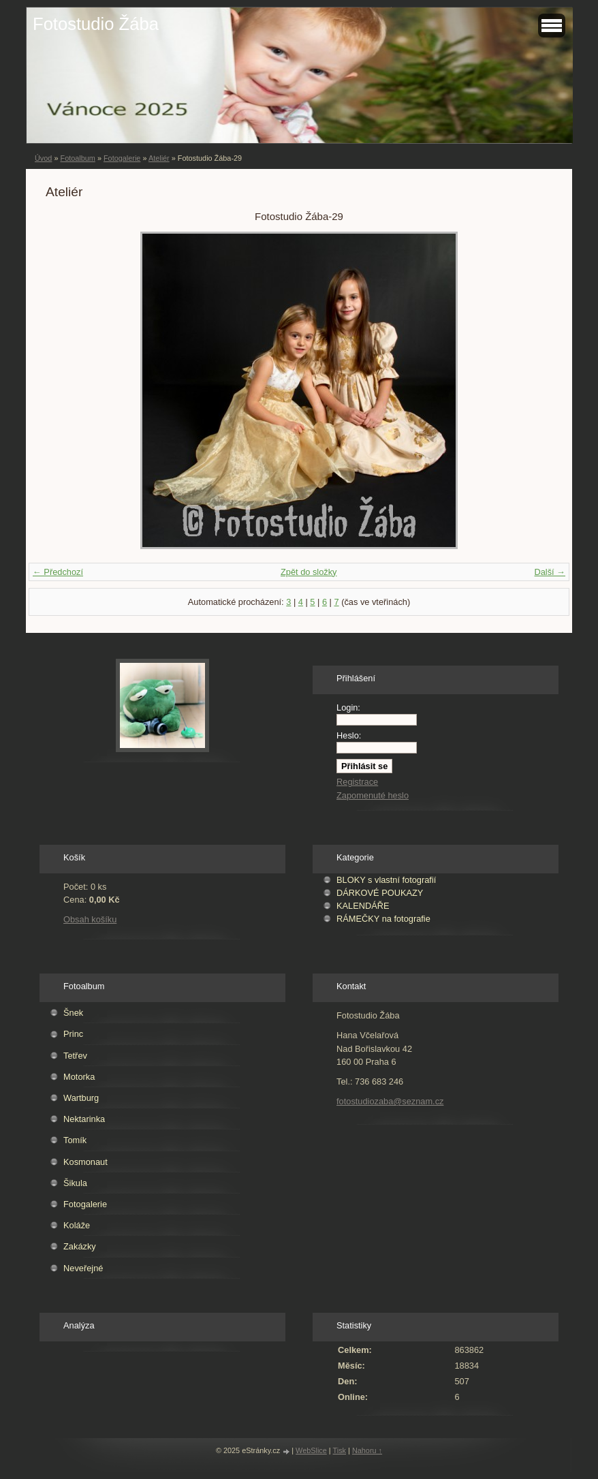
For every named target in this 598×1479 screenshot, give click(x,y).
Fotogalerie (122, 158)
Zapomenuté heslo (372, 795)
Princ (73, 1034)
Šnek (73, 1013)
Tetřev (75, 1055)
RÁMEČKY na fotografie (383, 919)
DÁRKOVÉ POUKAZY (379, 893)
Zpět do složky (309, 572)
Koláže (76, 1225)
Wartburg (81, 1098)
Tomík (74, 1140)
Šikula (75, 1183)
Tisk (340, 1450)
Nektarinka (84, 1119)
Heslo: (348, 735)
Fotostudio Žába (96, 23)
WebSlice (311, 1450)
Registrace (357, 782)
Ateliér (159, 158)
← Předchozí (58, 572)
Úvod (43, 158)
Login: (348, 707)
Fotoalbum (77, 158)
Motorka (79, 1077)
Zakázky (79, 1246)
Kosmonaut (85, 1162)
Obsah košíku (89, 919)
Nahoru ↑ (367, 1450)
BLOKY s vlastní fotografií (386, 880)
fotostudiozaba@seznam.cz (389, 1101)
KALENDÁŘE (363, 906)
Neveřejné (83, 1268)
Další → (549, 572)
